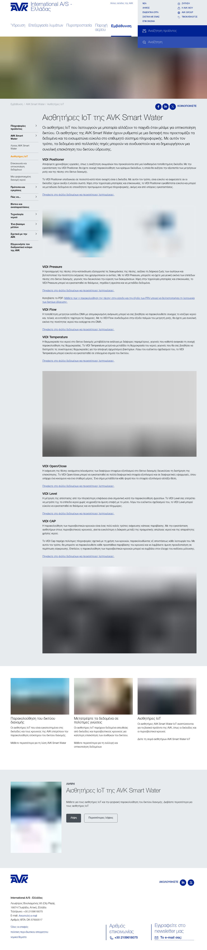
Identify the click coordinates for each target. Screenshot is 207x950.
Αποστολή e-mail (28, 916)
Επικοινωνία (149, 22)
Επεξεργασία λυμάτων (46, 26)
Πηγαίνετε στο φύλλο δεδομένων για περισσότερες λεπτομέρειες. (78, 195)
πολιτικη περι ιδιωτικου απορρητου (29, 932)
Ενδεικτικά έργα (150, 13)
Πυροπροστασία (79, 26)
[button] (24, 127)
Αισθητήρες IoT (55, 104)
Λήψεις (146, 8)
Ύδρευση (18, 26)
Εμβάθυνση (121, 26)
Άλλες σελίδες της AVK (121, 3)
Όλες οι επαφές (19, 927)
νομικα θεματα (18, 937)
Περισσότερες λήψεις (100, 818)
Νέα (144, 4)
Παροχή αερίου (101, 28)
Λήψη (74, 818)
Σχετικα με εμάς (151, 17)
